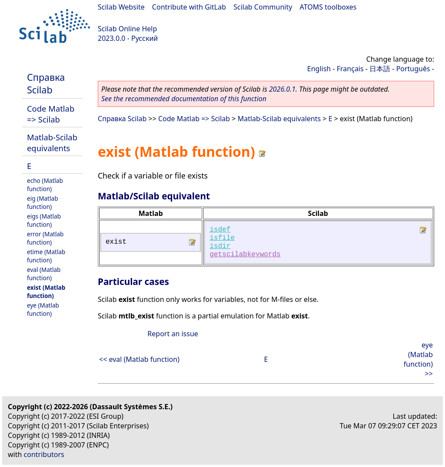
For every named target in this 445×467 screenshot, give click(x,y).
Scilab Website (121, 7)
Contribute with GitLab (189, 7)
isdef (219, 230)
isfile (222, 238)
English (319, 68)
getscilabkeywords (244, 254)
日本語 (379, 68)
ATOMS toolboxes (328, 7)
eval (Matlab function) (43, 273)
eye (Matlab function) (43, 309)
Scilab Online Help (127, 28)
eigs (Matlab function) (44, 220)
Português (413, 68)
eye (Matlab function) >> (418, 359)
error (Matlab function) (45, 238)
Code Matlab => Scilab (50, 114)
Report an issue (172, 333)
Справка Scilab (46, 83)
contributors (44, 454)
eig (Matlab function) (42, 202)
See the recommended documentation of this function (183, 98)
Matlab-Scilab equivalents (52, 142)
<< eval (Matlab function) (139, 359)
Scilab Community (262, 7)
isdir (219, 246)
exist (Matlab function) (46, 291)
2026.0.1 (282, 89)
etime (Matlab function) (46, 256)
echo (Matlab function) (45, 184)
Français (350, 68)
